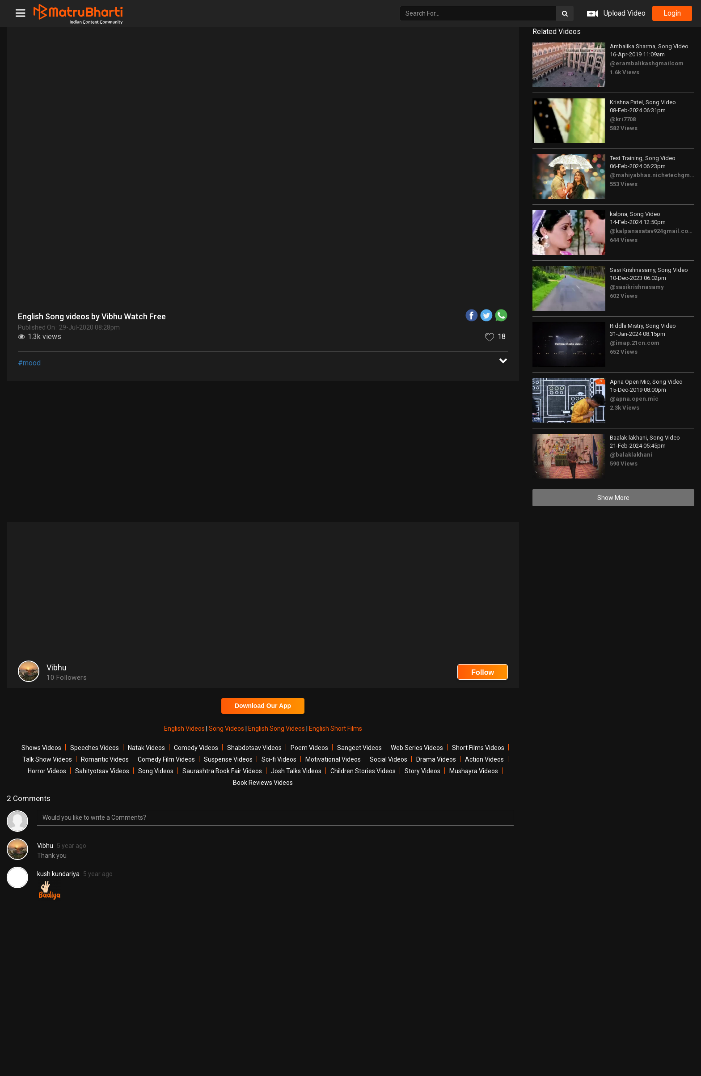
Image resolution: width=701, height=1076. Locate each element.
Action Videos (484, 759)
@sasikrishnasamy (637, 287)
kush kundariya (58, 873)
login (672, 13)
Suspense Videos (228, 759)
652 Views (624, 351)
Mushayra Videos (473, 771)
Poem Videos (309, 747)
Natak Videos (146, 747)
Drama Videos (436, 759)
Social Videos (388, 759)
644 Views (624, 240)
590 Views (624, 463)
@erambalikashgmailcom (647, 63)
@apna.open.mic (634, 398)
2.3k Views (624, 407)
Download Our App (263, 705)
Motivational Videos (333, 759)
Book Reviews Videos (263, 782)
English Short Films (335, 728)
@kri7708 (623, 119)
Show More (613, 497)
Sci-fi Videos (279, 759)
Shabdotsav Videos (254, 747)
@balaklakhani (631, 454)
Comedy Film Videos (166, 759)
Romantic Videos (105, 759)
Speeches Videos (94, 747)
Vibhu (45, 845)
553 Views (624, 184)
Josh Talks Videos (296, 771)
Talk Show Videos (47, 759)
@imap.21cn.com (634, 342)
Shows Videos (41, 747)
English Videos (185, 728)
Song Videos (227, 728)
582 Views (624, 128)
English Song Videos (277, 728)
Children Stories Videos (363, 771)
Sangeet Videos (359, 747)
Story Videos (422, 771)
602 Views (624, 295)
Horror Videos (47, 771)
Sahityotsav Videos (102, 771)
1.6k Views (624, 72)
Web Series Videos (417, 747)
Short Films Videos (478, 747)
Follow (482, 672)
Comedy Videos (196, 747)
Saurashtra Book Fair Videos (222, 771)
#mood (29, 363)
